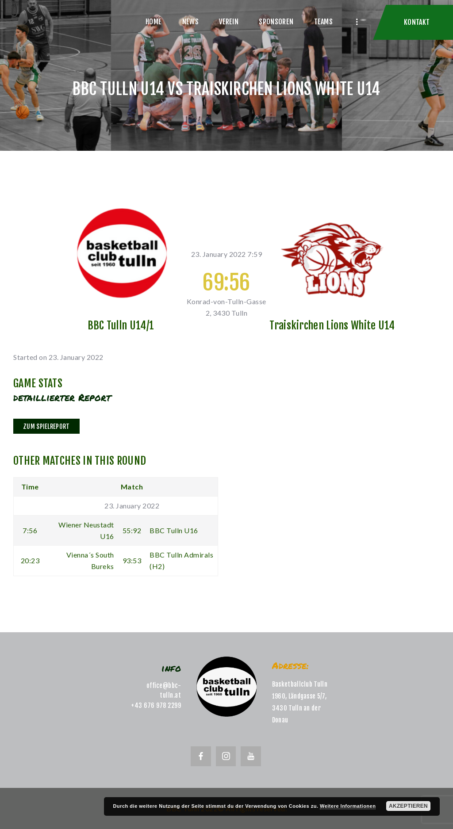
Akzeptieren (408, 806)
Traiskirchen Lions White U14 (332, 325)
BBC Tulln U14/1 (121, 325)
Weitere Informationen (348, 806)
